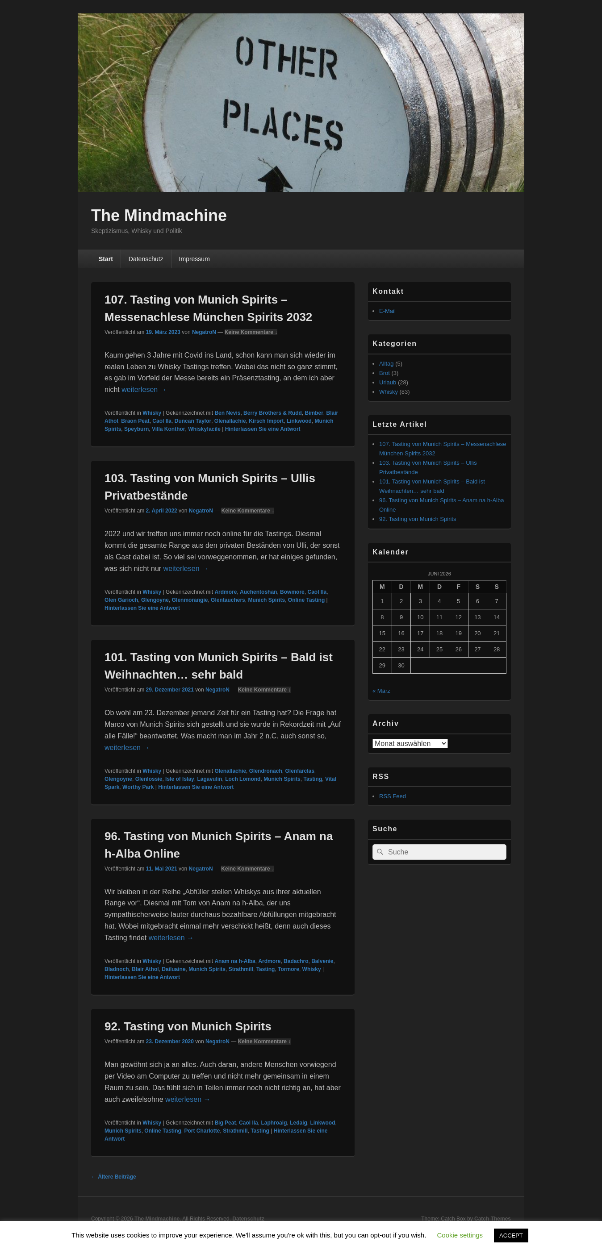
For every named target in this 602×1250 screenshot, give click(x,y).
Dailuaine (173, 969)
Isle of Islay (179, 779)
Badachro (296, 961)
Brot (384, 373)
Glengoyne (155, 600)
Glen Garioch (121, 600)
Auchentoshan (258, 592)
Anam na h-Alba (234, 961)
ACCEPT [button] (511, 1235)
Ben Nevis (227, 413)
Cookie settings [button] (460, 1235)
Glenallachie (230, 421)
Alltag (386, 363)
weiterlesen (144, 389)
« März (381, 691)
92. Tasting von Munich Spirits (188, 1026)
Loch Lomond (242, 779)
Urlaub (387, 382)
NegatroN (204, 332)
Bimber (314, 413)
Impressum (194, 258)
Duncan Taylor (193, 421)
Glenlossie (149, 779)
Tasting (312, 779)
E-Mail (387, 311)
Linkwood (299, 421)
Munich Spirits (266, 600)
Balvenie (322, 961)
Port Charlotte (202, 1131)
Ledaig (298, 1123)
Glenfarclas (299, 771)
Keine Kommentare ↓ (251, 332)
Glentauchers (228, 600)
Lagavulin (209, 779)
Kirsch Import (266, 421)
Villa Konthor (168, 429)
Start (106, 258)
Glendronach (265, 771)
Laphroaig (274, 1123)
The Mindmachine (159, 215)
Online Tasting (306, 600)
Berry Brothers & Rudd (272, 413)
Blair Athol (145, 969)
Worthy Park (138, 787)
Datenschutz (146, 258)
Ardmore (225, 592)
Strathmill (241, 969)
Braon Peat (135, 421)
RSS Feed (392, 796)
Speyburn (136, 429)
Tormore (288, 969)
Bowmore (292, 592)
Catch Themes (492, 1219)
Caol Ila (161, 421)
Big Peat (225, 1123)
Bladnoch (117, 969)
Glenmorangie (190, 600)
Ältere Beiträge (113, 1177)
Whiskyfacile (204, 429)
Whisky (151, 413)
